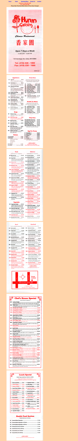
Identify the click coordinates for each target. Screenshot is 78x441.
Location (39, 1)
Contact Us (32, 1)
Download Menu (24, 1)
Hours (10, 1)
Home (16, 1)
